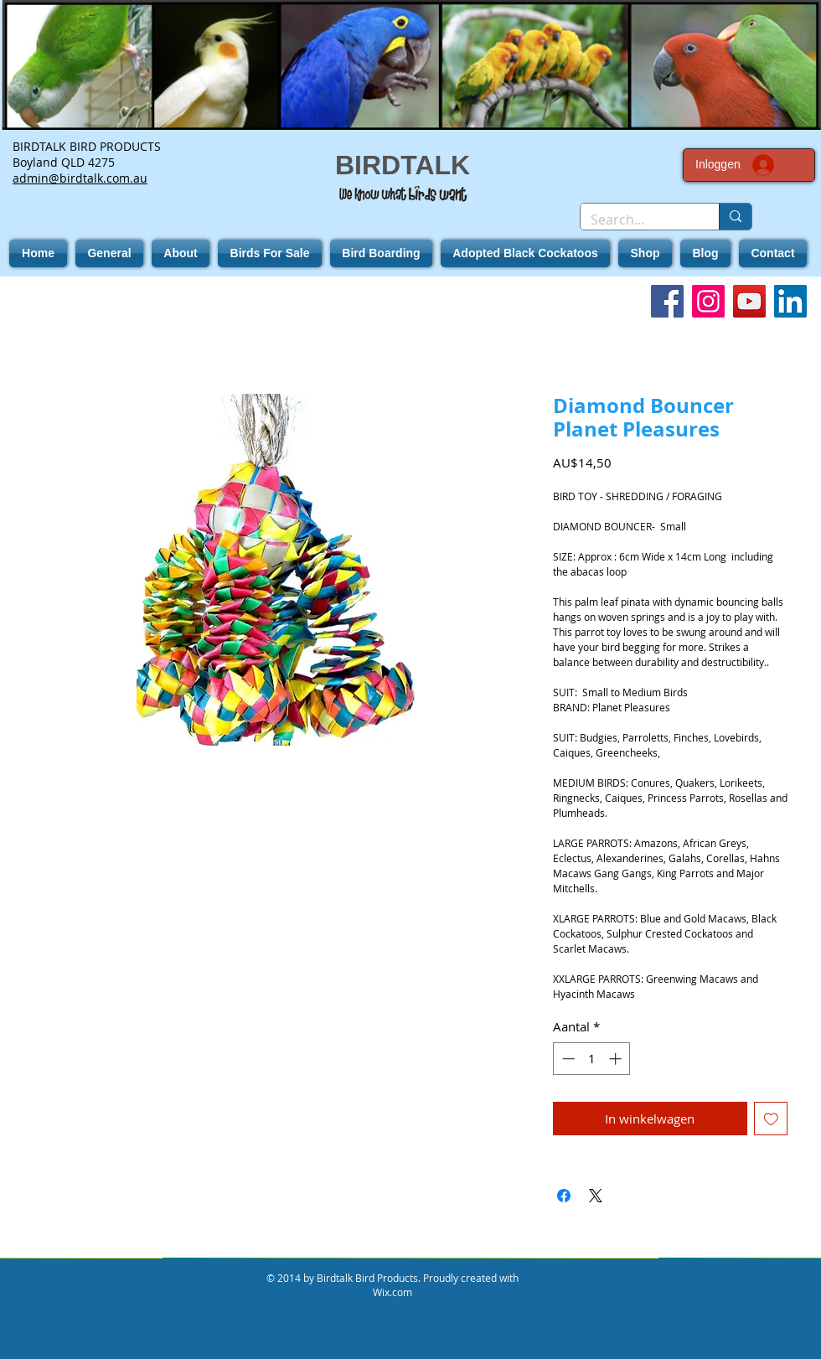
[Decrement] (566, 1058)
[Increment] (617, 1058)
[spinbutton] (592, 1058)
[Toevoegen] (771, 1119)
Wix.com (392, 1292)
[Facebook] (667, 301)
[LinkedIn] (790, 301)
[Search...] (637, 219)
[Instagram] (708, 301)
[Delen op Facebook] (564, 1196)
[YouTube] (749, 301)
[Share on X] (596, 1196)
